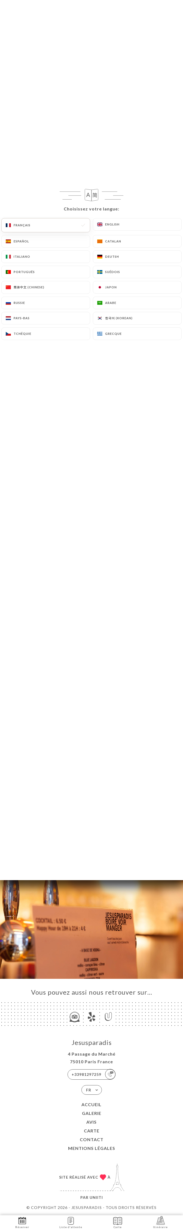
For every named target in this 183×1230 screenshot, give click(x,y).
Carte (91, 1130)
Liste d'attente (70, 1222)
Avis (91, 1121)
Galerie (91, 1113)
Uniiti (96, 1197)
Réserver (22, 1222)
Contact (91, 1139)
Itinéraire (160, 1222)
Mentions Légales (91, 1148)
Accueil (91, 1104)
